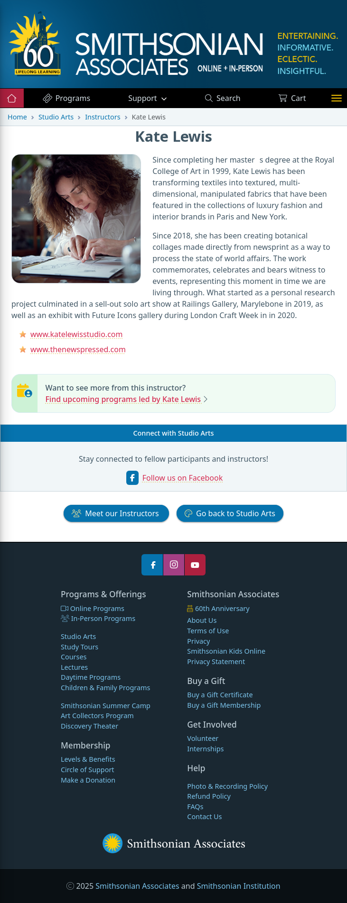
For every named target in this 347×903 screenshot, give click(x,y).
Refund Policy (208, 796)
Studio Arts (56, 116)
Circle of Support (87, 769)
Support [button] (143, 98)
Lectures (74, 667)
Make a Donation (88, 779)
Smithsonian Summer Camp (105, 705)
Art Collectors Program (97, 715)
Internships (205, 748)
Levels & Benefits (88, 759)
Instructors (102, 116)
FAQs (195, 806)
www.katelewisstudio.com (76, 334)
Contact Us (204, 816)
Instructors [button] (116, 513)
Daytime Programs (91, 677)
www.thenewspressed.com (78, 349)
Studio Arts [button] (230, 513)
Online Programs (92, 608)
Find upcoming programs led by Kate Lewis (124, 399)
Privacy (198, 641)
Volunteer (202, 738)
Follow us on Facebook (182, 478)
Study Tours (79, 646)
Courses (74, 656)
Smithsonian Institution (239, 886)
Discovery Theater (89, 725)
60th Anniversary (218, 608)
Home (17, 116)
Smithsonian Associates (137, 886)
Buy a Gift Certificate (220, 694)
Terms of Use (208, 630)
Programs (66, 98)
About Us (201, 620)
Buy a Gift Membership (224, 705)
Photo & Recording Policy (227, 786)
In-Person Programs (98, 618)
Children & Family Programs (105, 687)
